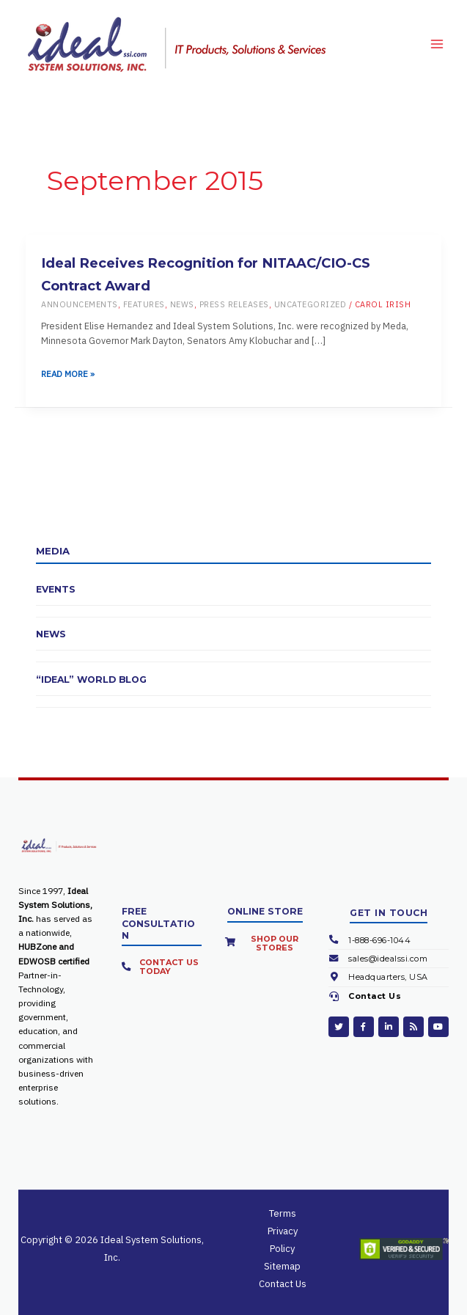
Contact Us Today (169, 966)
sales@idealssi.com (387, 958)
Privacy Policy (283, 1240)
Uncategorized (310, 304)
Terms (282, 1213)
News (182, 304)
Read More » (68, 374)
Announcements (79, 304)
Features (144, 304)
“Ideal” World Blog (91, 679)
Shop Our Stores (274, 943)
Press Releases (234, 304)
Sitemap (282, 1266)
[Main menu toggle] (437, 44)
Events (56, 589)
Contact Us (374, 996)
